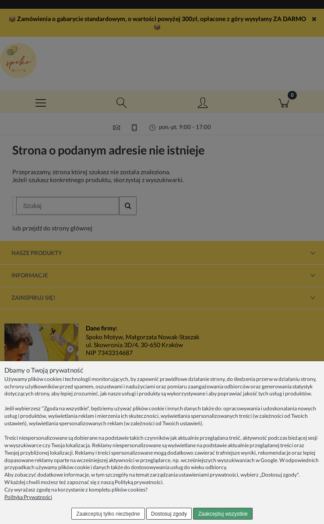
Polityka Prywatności (28, 497)
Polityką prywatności (138, 482)
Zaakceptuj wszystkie (222, 514)
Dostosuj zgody (169, 514)
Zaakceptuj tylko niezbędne (108, 514)
